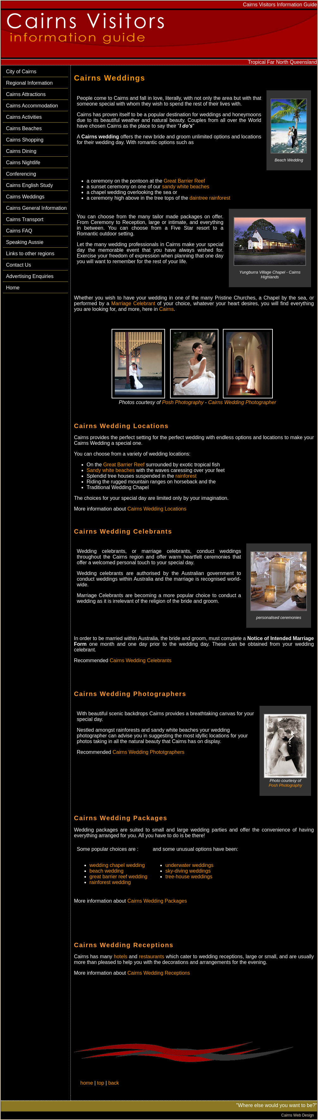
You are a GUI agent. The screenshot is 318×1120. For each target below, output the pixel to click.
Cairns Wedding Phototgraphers (148, 752)
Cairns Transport (24, 219)
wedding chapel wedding (117, 865)
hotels (120, 956)
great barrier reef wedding (118, 876)
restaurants (151, 956)
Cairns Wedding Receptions (158, 973)
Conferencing (21, 174)
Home (13, 287)
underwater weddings (189, 865)
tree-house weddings (188, 876)
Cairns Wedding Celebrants (140, 660)
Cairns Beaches (24, 128)
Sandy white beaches (111, 470)
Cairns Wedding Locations (156, 509)
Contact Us (18, 265)
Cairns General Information (36, 208)
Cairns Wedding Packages (157, 901)
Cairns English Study (29, 185)
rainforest (186, 476)
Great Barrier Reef (184, 181)
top (100, 1083)
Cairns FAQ (19, 230)
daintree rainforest (210, 198)
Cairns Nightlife (23, 162)
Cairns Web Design (297, 1115)
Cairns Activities (24, 117)
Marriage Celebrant (133, 303)
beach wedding (106, 871)
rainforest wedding (110, 882)
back (113, 1083)
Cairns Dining (21, 151)
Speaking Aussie (24, 242)
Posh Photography (183, 402)
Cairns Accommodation (32, 105)
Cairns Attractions (26, 94)
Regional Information (29, 83)
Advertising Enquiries (29, 276)
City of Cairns (21, 71)
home (86, 1083)
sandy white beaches (185, 186)
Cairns (166, 309)
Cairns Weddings (25, 196)
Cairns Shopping (24, 139)
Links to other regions (30, 253)
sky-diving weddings (188, 871)
